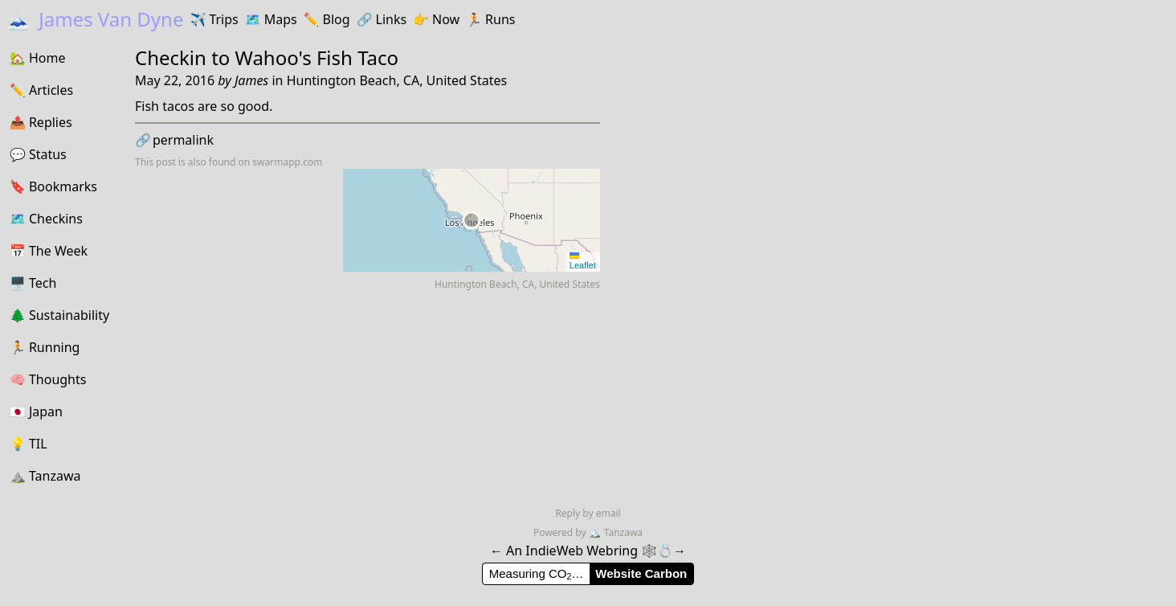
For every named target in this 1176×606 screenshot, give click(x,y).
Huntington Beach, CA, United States (397, 80)
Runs (490, 19)
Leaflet (583, 261)
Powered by (561, 532)
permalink (174, 140)
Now (436, 19)
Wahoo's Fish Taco (317, 57)
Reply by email (587, 513)
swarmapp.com (287, 162)
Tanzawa (616, 532)
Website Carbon (641, 573)
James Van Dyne (94, 19)
